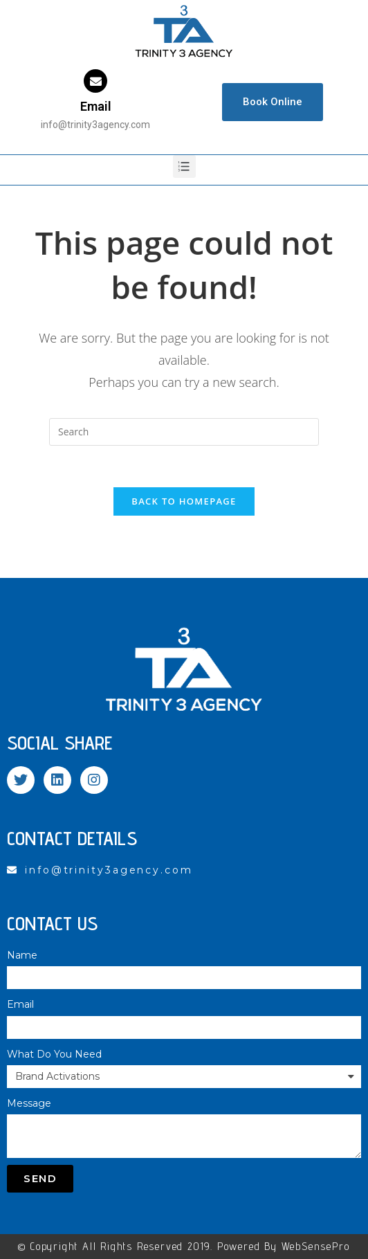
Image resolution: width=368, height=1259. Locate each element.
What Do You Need (54, 1054)
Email (95, 106)
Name (22, 955)
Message (29, 1103)
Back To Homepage (183, 501)
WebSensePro (316, 1246)
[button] (272, 102)
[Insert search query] (184, 432)
